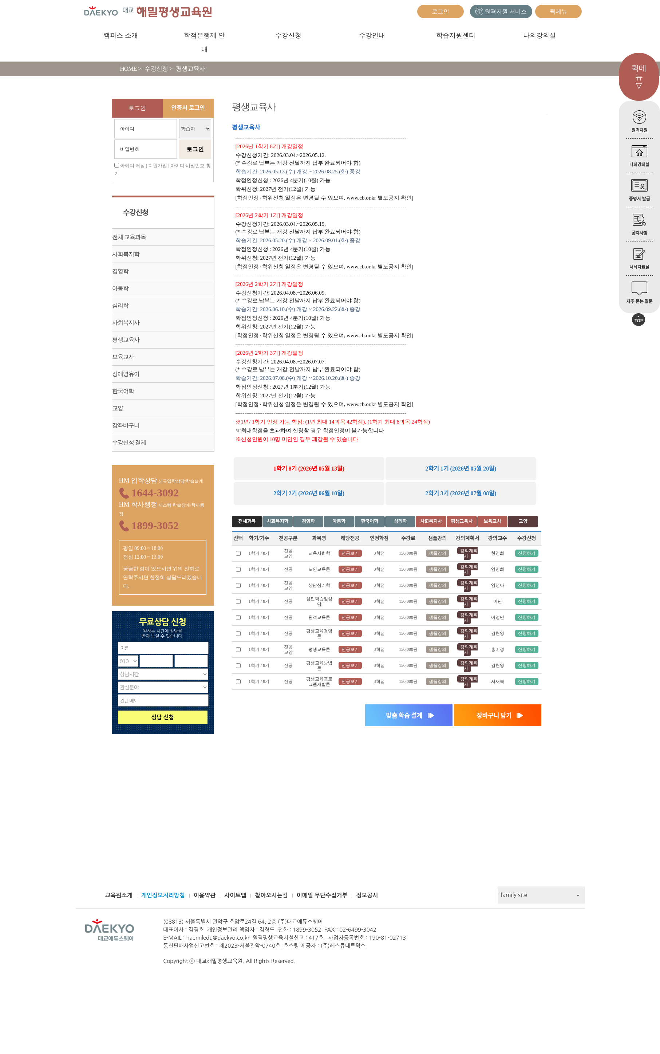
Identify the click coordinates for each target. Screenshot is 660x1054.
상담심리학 (319, 585)
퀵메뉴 (558, 11)
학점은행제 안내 (204, 37)
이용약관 (205, 895)
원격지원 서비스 (501, 11)
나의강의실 (539, 35)
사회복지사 (125, 322)
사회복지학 (125, 254)
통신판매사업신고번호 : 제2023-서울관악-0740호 (221, 945)
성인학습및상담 (319, 601)
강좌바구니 (125, 425)
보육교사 (123, 357)
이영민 (497, 617)
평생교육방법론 (319, 665)
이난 (497, 601)
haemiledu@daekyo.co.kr (218, 937)
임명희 (497, 569)
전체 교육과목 (129, 237)
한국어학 (123, 391)
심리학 (120, 305)
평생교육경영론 (319, 633)
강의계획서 (469, 553)
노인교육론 (319, 569)
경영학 (120, 271)
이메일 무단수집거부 (322, 895)
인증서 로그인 (188, 108)
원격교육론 (319, 617)
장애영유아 (125, 374)
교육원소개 (119, 895)
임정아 (497, 585)
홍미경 (497, 649)
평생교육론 (319, 649)
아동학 (120, 288)
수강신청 (288, 35)
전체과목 (247, 521)
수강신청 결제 (129, 442)
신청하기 (526, 553)
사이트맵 (235, 895)
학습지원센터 (455, 35)
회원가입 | (158, 165)
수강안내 (372, 35)
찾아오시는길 (271, 895)
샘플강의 (437, 553)
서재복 (497, 681)
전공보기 (350, 553)
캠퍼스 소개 (120, 35)
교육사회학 (319, 553)
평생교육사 (125, 340)
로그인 (440, 11)
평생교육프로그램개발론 (319, 681)
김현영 (497, 633)
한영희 (497, 553)
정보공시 (367, 895)
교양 (117, 408)
